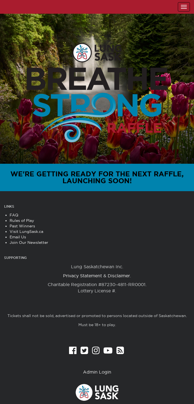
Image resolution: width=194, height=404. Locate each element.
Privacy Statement (82, 275)
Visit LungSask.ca (26, 231)
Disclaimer (119, 275)
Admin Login (97, 371)
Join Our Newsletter (29, 242)
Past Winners (22, 226)
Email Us (18, 237)
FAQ (14, 215)
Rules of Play (22, 220)
